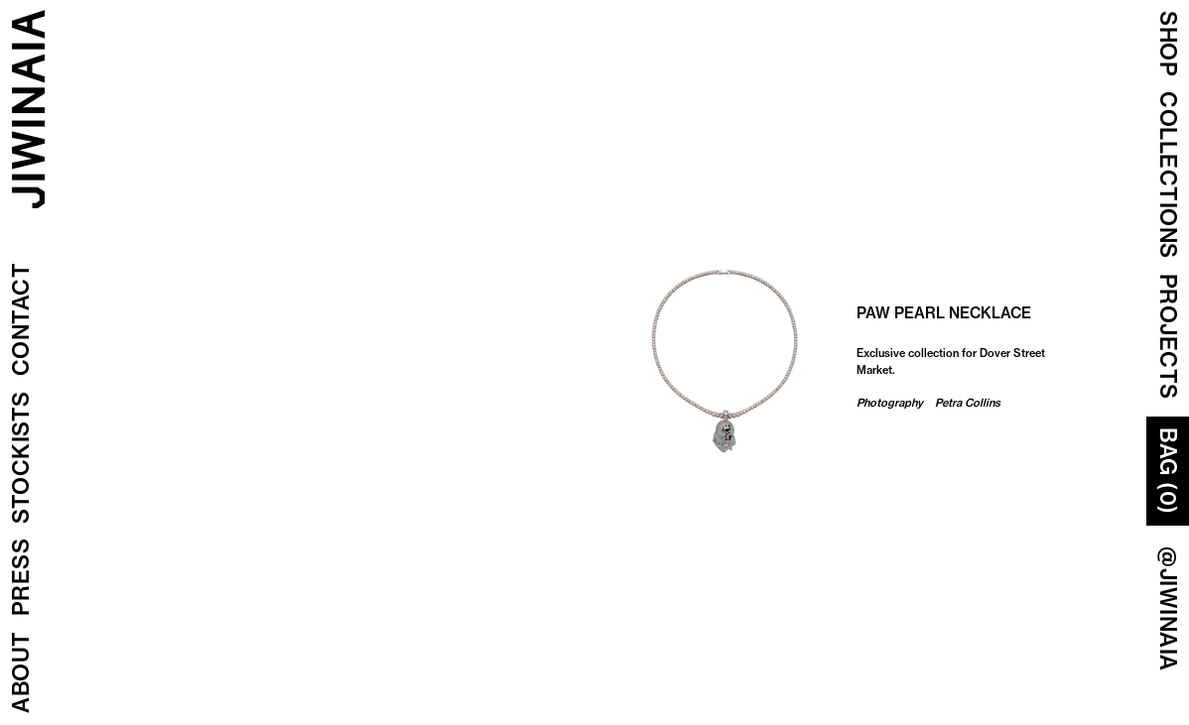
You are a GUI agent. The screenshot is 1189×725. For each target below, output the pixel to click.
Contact (21, 320)
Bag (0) (1168, 471)
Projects (1168, 337)
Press (21, 578)
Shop (1168, 43)
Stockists (21, 458)
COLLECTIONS (1168, 175)
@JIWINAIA (1168, 608)
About (21, 673)
